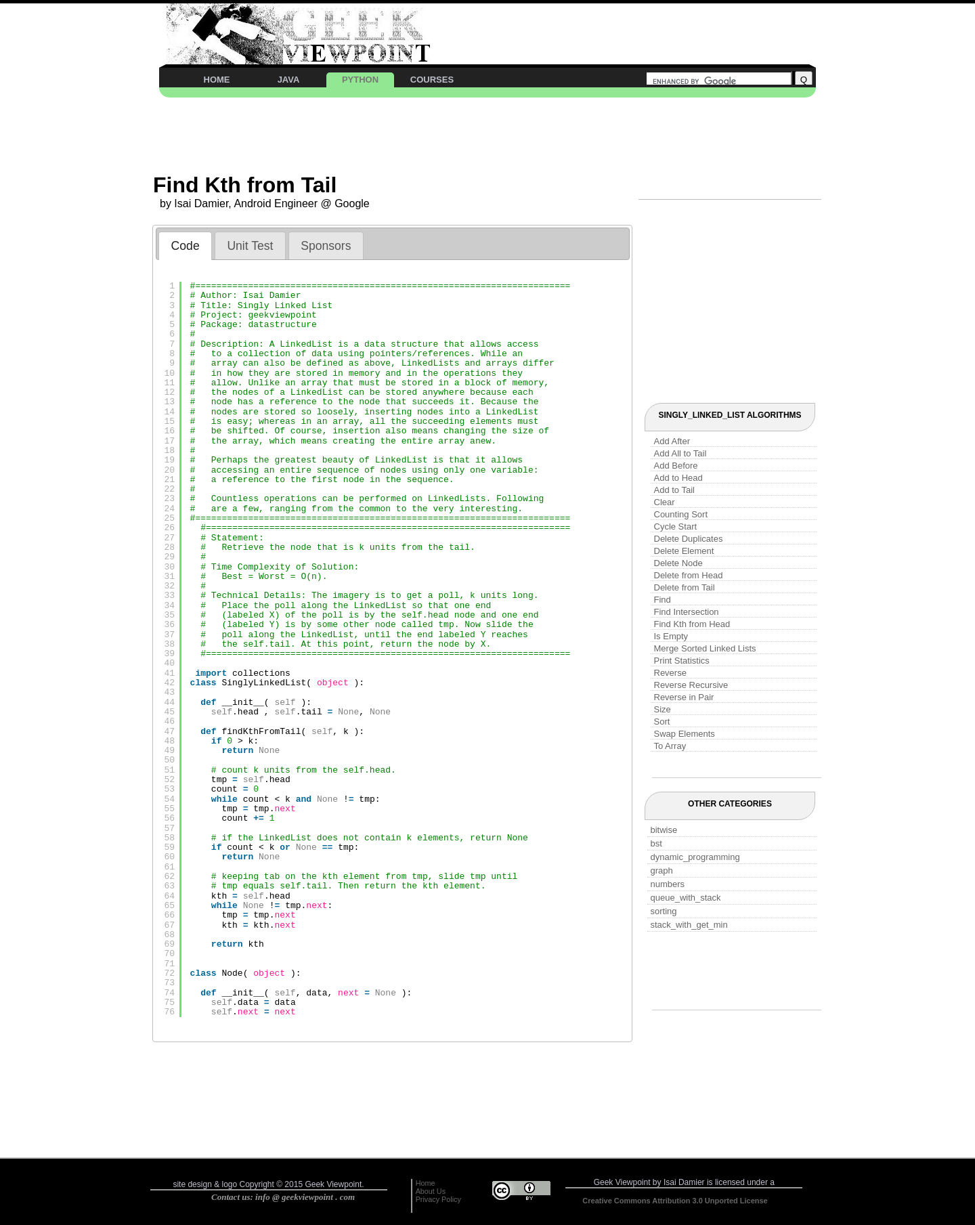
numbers (668, 884)
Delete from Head (688, 575)
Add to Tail (674, 490)
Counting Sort (681, 514)
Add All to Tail (680, 453)
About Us (431, 1191)
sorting (664, 911)
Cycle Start (675, 526)
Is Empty (671, 636)
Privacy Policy (438, 1199)
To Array (670, 746)
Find (662, 600)
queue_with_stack (686, 898)
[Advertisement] (625, 27)
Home (425, 1183)
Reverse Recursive (691, 685)
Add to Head (678, 478)
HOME (217, 79)
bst (656, 843)
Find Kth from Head (692, 624)
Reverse (670, 673)
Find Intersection (686, 612)
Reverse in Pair (684, 697)
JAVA (289, 79)
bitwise (664, 830)
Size (662, 709)
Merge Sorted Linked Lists (705, 648)
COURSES (432, 79)
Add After (672, 441)
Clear (664, 502)
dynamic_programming (695, 857)
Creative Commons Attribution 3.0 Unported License (674, 1201)
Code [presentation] (185, 246)
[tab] (185, 246)
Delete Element (684, 551)
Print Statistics (682, 661)
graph (662, 870)
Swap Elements (684, 734)
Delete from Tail (684, 587)
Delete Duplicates (688, 539)
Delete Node (678, 563)
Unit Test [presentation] (250, 246)
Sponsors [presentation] (326, 246)
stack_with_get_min (689, 925)
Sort (662, 721)
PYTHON (360, 79)
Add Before (676, 465)
